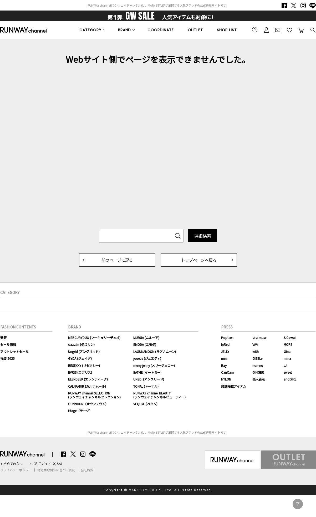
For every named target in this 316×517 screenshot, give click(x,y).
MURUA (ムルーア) (146, 337)
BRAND (124, 30)
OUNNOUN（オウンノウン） (88, 404)
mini (224, 358)
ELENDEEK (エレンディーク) (88, 379)
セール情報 (8, 344)
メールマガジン (278, 30)
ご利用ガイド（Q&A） (48, 463)
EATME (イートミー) (147, 372)
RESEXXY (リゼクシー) (84, 365)
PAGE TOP (298, 504)
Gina (287, 351)
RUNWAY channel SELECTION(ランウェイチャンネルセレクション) (94, 395)
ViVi (255, 344)
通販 (3, 337)
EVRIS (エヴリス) (80, 372)
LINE (312, 5)
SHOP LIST (227, 30)
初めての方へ (12, 463)
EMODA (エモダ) (144, 344)
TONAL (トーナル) (146, 386)
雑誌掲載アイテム (233, 386)
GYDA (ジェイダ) (80, 358)
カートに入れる (301, 30)
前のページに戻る (117, 260)
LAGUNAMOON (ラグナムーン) (154, 351)
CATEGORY (90, 30)
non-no (257, 365)
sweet (288, 372)
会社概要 (87, 470)
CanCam (227, 372)
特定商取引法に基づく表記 (56, 470)
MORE (288, 344)
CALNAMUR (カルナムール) (87, 386)
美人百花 (258, 379)
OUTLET (195, 30)
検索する (312, 30)
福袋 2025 (7, 358)
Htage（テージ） (80, 410)
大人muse (259, 337)
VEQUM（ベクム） (146, 404)
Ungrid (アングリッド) (84, 351)
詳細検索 (202, 235)
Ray (224, 365)
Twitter (293, 5)
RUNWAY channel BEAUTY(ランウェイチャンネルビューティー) (159, 395)
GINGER (258, 372)
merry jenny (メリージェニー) (154, 365)
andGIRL (290, 379)
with (255, 351)
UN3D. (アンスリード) (148, 379)
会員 (266, 30)
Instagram (303, 5)
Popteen (227, 337)
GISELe (257, 358)
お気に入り (289, 30)
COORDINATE (160, 30)
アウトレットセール (14, 351)
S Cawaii (290, 337)
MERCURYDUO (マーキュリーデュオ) (94, 337)
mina (287, 358)
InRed (225, 344)
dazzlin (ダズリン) (81, 344)
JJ (285, 365)
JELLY (225, 351)
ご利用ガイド (255, 30)
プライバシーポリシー (16, 470)
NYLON (226, 379)
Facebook (284, 5)
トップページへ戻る (199, 260)
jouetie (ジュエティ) (147, 358)
